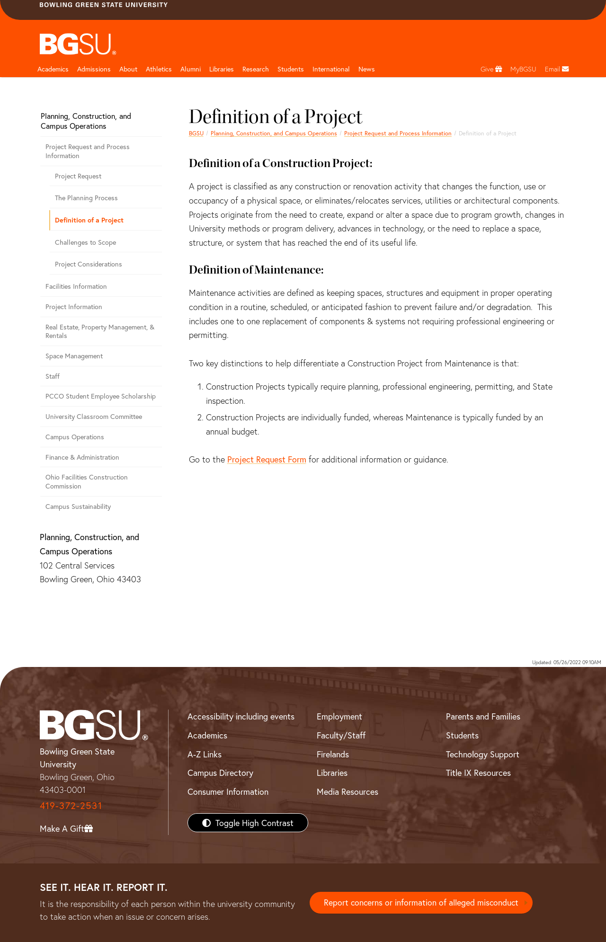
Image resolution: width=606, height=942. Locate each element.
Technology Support (482, 754)
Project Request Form (266, 459)
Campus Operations (74, 436)
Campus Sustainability (78, 506)
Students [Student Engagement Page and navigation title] (290, 68)
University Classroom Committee (93, 416)
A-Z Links (204, 754)
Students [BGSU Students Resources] (462, 735)
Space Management (74, 355)
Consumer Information (227, 791)
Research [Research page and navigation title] (255, 68)
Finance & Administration (82, 457)
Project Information (73, 306)
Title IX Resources (478, 772)
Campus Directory (220, 772)
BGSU (196, 133)
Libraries (221, 68)
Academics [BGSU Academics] (207, 735)
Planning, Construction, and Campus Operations (274, 133)
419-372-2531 (71, 805)
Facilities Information (76, 286)
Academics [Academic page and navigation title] (53, 68)
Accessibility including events (240, 716)
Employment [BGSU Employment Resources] (339, 716)
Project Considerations (88, 263)
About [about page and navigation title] (128, 68)
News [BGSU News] (366, 68)
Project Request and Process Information (398, 133)
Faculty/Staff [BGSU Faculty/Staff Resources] (341, 735)
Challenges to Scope (85, 242)
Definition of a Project (89, 219)
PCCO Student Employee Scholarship (100, 395)
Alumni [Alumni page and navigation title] (190, 68)
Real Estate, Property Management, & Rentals (99, 331)
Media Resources (347, 791)
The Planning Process (86, 197)
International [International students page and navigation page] (331, 68)
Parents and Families (483, 716)
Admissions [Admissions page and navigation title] (94, 68)
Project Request (78, 175)
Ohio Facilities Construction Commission (86, 481)
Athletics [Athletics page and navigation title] (159, 68)
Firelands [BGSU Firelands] (333, 754)
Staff (52, 376)
